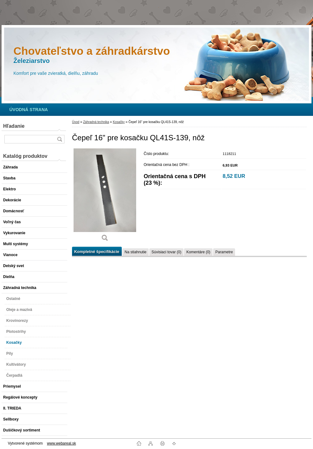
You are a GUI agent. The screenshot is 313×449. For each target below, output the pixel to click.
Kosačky (119, 122)
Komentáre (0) (198, 252)
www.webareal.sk (61, 443)
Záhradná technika (96, 122)
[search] (59, 139)
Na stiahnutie (135, 252)
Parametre (224, 252)
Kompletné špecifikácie (96, 251)
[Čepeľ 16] (104, 196)
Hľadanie (13, 126)
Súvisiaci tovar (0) (166, 252)
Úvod (75, 122)
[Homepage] (29, 109)
